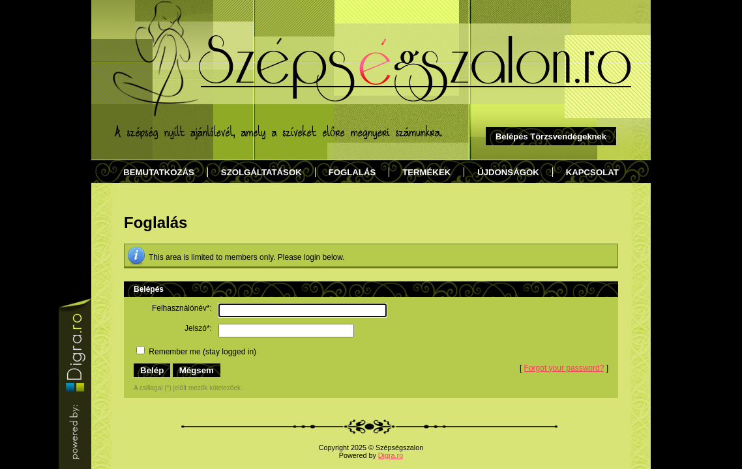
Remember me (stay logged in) (196, 351)
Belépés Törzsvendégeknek (551, 136)
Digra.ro (390, 455)
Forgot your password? (564, 368)
